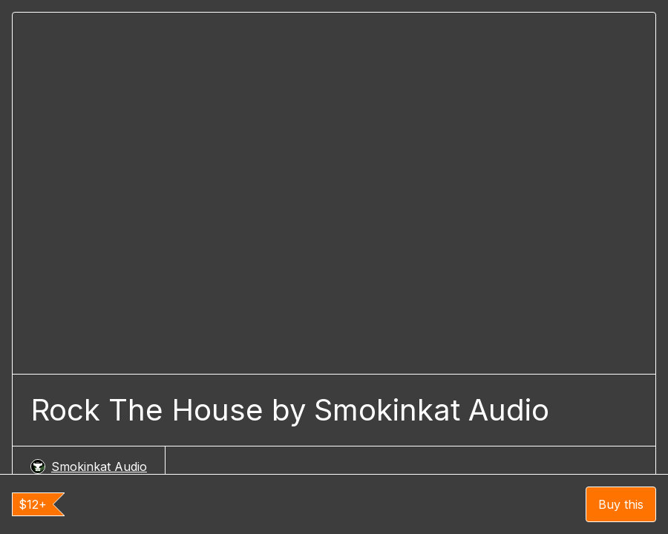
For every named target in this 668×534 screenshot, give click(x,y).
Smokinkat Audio (88, 466)
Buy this (621, 504)
